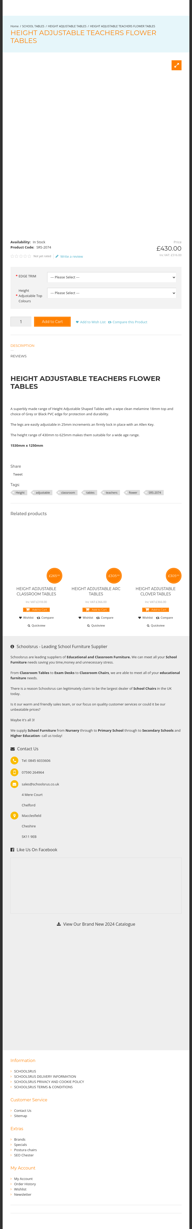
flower (133, 492)
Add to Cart (52, 321)
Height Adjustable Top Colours (30, 295)
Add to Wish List (93, 322)
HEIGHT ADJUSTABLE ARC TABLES (96, 591)
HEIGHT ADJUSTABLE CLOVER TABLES (156, 591)
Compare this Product (130, 322)
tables (90, 492)
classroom (68, 492)
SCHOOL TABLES (33, 26)
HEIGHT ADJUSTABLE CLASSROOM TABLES (37, 591)
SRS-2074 (155, 492)
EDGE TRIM (27, 276)
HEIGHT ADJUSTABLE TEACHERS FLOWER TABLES (122, 26)
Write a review (69, 256)
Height (20, 492)
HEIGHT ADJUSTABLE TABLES (67, 26)
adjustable (43, 492)
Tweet (18, 474)
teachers (111, 492)
